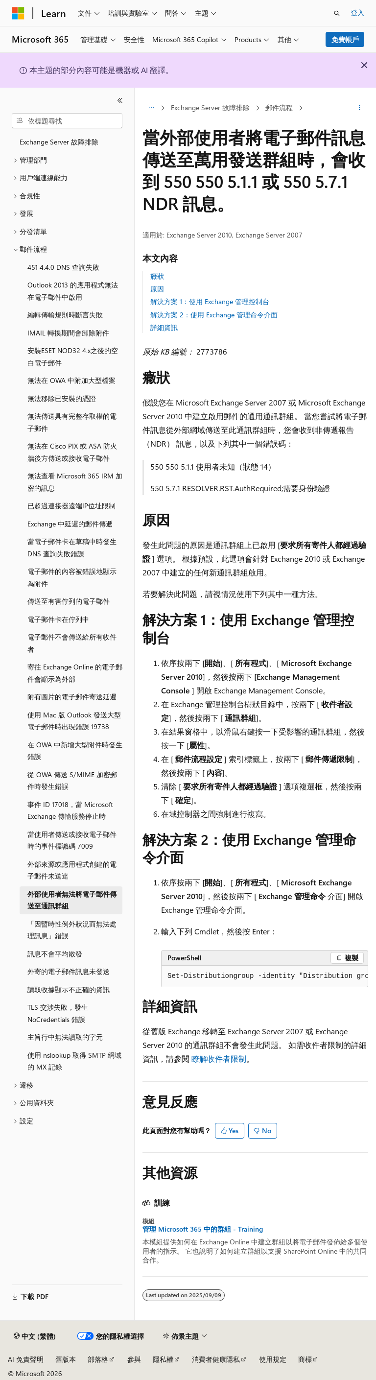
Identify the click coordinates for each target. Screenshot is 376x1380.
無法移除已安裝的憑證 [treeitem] (61, 398)
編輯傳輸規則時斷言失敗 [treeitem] (65, 314)
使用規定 (272, 1359)
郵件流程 (279, 107)
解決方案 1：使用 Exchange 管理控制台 (209, 301)
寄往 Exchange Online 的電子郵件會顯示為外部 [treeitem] (74, 673)
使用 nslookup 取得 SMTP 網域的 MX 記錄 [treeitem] (74, 1061)
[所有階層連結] (151, 108)
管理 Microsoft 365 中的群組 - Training (202, 1229)
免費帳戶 (345, 39)
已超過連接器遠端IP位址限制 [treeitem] (71, 505)
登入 (357, 12)
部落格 (98, 1359)
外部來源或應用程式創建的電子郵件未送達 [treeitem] (72, 870)
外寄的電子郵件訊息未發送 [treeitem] (68, 971)
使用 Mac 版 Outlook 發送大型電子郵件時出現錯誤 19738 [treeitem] (74, 721)
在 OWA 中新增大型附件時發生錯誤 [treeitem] (74, 750)
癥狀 (157, 276)
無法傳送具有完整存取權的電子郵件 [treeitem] (72, 422)
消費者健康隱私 (216, 1359)
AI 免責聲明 (26, 1359)
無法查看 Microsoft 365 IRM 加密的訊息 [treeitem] (74, 482)
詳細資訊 (164, 327)
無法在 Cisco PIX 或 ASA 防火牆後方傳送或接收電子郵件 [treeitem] (72, 452)
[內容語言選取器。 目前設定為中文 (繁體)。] (35, 1336)
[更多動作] (359, 108)
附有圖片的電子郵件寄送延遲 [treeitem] (72, 696)
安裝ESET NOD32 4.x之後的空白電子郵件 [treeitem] (72, 356)
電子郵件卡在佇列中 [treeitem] (58, 619)
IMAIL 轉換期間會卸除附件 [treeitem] (68, 332)
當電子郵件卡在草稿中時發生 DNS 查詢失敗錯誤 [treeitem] (72, 547)
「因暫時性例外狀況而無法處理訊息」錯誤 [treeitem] (72, 930)
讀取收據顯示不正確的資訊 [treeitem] (68, 989)
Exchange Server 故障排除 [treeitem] (59, 141)
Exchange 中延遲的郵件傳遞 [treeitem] (70, 523)
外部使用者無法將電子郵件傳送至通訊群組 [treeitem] (72, 900)
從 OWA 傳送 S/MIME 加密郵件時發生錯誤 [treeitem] (72, 780)
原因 (157, 288)
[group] (264, 976)
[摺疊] (120, 100)
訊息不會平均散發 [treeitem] (54, 953)
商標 (305, 1359)
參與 (134, 1359)
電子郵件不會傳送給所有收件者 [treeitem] (72, 643)
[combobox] (67, 121)
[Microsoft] (18, 13)
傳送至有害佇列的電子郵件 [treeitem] (68, 601)
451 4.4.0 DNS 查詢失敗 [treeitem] (63, 267)
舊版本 (65, 1359)
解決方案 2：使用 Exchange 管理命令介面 (214, 314)
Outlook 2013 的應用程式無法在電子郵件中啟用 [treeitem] (72, 291)
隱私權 (163, 1359)
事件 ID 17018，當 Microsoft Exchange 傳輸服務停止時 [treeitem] (70, 810)
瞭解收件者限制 (218, 1058)
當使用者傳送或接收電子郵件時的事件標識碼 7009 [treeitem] (72, 840)
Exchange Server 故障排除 (210, 107)
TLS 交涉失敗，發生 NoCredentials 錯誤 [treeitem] (57, 1013)
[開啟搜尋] (337, 13)
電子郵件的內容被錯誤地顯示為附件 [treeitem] (72, 577)
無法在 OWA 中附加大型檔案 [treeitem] (71, 380)
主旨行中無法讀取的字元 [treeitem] (65, 1037)
